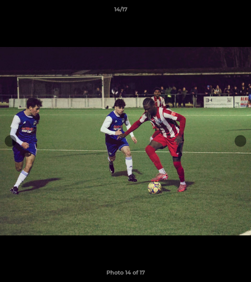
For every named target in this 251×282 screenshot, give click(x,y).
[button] (223, 11)
